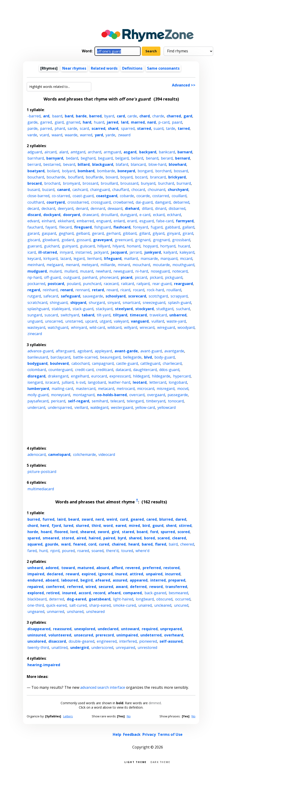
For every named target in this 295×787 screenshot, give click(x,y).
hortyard (167, 246)
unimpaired (127, 635)
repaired (35, 586)
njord (54, 550)
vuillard (157, 321)
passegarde (178, 394)
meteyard (90, 264)
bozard (141, 177)
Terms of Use (170, 734)
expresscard (119, 376)
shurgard (97, 302)
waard (57, 134)
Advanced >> (183, 85)
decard (33, 208)
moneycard (60, 394)
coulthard (35, 202)
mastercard (85, 388)
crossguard (101, 202)
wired (91, 586)
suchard (183, 308)
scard (84, 128)
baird (173, 544)
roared (83, 550)
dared (180, 519)
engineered (107, 641)
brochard (52, 183)
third (96, 525)
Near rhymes (74, 68)
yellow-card (145, 407)
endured (35, 580)
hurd (43, 550)
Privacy (149, 734)
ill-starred (47, 252)
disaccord (57, 641)
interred (158, 580)
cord (92, 544)
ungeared (35, 611)
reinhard (50, 289)
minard (124, 264)
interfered (128, 641)
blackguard (102, 164)
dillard (147, 208)
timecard (138, 315)
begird (86, 580)
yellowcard (166, 407)
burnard (184, 183)
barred (95, 116)
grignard (142, 239)
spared (33, 538)
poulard (73, 283)
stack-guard (83, 308)
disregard (36, 376)
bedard (72, 158)
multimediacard (40, 488)
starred (144, 128)
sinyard (113, 302)
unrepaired (125, 647)
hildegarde (161, 376)
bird (146, 525)
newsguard (123, 271)
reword (156, 586)
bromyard (71, 183)
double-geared (81, 641)
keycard (34, 258)
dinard (160, 208)
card (121, 116)
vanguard (140, 321)
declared (55, 573)
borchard (163, 170)
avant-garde (126, 350)
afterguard (65, 350)
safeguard (70, 296)
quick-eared (56, 605)
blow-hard (157, 164)
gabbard (172, 227)
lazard (65, 258)
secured (106, 586)
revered (132, 567)
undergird (79, 647)
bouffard (75, 177)
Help (117, 734)
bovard (112, 177)
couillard (179, 195)
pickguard (173, 277)
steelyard (124, 308)
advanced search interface (102, 687)
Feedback (132, 734)
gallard (188, 227)
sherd (171, 525)
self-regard (78, 401)
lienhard (94, 258)
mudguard (37, 271)
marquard (168, 258)
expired (89, 573)
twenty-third (38, 647)
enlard (119, 220)
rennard (82, 289)
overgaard (156, 394)
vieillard (81, 407)
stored (68, 538)
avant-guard (151, 350)
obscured (164, 599)
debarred (181, 202)
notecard (180, 271)
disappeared (38, 628)
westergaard (122, 407)
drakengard (58, 376)
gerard (98, 233)
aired (81, 538)
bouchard (35, 177)
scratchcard (37, 302)
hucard (184, 246)
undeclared (108, 628)
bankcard (167, 151)
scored (183, 531)
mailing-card (62, 388)
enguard (103, 220)
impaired (35, 573)
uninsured (36, 635)
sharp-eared (100, 605)
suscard (51, 315)
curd (124, 519)
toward (68, 567)
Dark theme (160, 762)
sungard (34, 315)
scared (163, 538)
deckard (48, 208)
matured (85, 567)
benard (152, 158)
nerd (99, 519)
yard (99, 134)
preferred (152, 567)
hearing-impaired (43, 664)
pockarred (36, 283)
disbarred (177, 208)
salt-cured (78, 605)
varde (32, 134)
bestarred (51, 164)
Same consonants (163, 68)
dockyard (51, 214)
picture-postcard (41, 471)
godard (68, 239)
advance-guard (40, 350)
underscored (102, 647)
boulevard (59, 363)
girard (188, 233)
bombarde (106, 170)
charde (158, 116)
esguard (146, 220)
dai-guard (144, 202)
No (129, 716)
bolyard (68, 170)
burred (33, 519)
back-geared (155, 592)
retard (98, 289)
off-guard (52, 277)
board (142, 531)
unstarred (74, 321)
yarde (110, 134)
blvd (148, 357)
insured (69, 592)
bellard (137, 158)
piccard (141, 277)
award (121, 586)
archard (94, 151)
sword (103, 531)
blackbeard (37, 599)
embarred (85, 220)
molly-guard (37, 394)
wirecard (147, 327)
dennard (98, 208)
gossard (84, 239)
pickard (156, 277)
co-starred (61, 195)
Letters (68, 716)
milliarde (107, 264)
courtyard (56, 202)
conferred (55, 586)
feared (79, 544)
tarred (184, 128)
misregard (165, 388)
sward (87, 519)
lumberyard (38, 388)
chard (144, 116)
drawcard (90, 214)
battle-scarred (85, 357)
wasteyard (36, 327)
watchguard (58, 327)
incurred (172, 573)
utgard (105, 321)
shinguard (59, 302)
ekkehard (66, 220)
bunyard (148, 183)
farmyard (185, 220)
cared (151, 519)
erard (132, 220)
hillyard (103, 246)
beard (73, 519)
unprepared (171, 628)
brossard (90, 183)
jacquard (119, 252)
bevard (69, 164)
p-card (163, 122)
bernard (182, 158)
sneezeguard (154, 302)
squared (34, 544)
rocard (138, 289)
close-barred (38, 195)
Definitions (132, 68)
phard (60, 128)
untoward (130, 628)
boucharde (56, 177)
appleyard (103, 350)
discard (34, 214)
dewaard (115, 208)
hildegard (141, 376)
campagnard (103, 363)
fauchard (35, 227)
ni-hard (141, 271)
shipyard (78, 302)
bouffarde (94, 177)
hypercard (182, 376)
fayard (50, 227)
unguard (34, 321)
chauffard (120, 189)
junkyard (152, 252)
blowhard (177, 164)
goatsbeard (99, 599)
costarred (160, 195)
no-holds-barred (112, 394)
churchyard (178, 189)
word (108, 525)
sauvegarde (93, 296)
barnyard (54, 158)
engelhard (80, 376)
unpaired (154, 573)
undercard (36, 407)
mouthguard (183, 264)
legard (79, 258)
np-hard (34, 277)
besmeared (178, 592)
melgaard (55, 264)
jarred (112, 122)
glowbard (50, 239)
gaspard (49, 233)
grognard (161, 239)
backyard (147, 151)
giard (59, 122)
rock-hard (155, 289)
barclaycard (60, 357)
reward (72, 573)
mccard (186, 258)
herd (44, 525)
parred (46, 128)
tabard (88, 315)
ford (154, 531)
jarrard (136, 252)
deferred (138, 586)
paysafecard (37, 401)
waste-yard (176, 321)
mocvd (182, 388)
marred (138, 122)
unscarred (53, 321)
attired (136, 573)
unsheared (95, 611)
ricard (125, 289)
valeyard (121, 321)
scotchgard (158, 296)
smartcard (131, 302)
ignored (105, 573)
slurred (82, 525)
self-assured (171, 641)
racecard (111, 283)
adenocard (36, 454)
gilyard (158, 233)
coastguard (106, 195)
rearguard (183, 283)
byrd (122, 538)
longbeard (145, 599)
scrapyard (179, 296)
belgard (122, 158)
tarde (170, 128)
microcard (145, 388)
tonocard (176, 401)
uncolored (36, 641)
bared (147, 544)
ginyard (173, 233)
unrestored (147, 647)
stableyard (61, 308)
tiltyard (120, 315)
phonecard (109, 277)
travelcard (158, 315)
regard (33, 289)
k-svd (80, 382)
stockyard (144, 308)
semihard (100, 401)
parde (32, 128)
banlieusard (37, 357)
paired (109, 538)
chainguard (100, 189)
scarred (98, 128)
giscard (33, 239)
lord (74, 531)
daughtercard (145, 369)
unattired (59, 647)
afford (117, 567)
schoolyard (116, 296)
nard (151, 122)
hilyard (118, 246)
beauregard (110, 357)
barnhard (35, 158)
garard (33, 233)
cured (104, 544)
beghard (88, 158)
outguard (71, 277)
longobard (178, 382)
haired (95, 538)
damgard (163, 202)
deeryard (65, 208)
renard (66, 289)
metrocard (126, 388)
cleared (179, 538)
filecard (65, 227)
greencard (124, 239)
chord (32, 525)
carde (132, 116)
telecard (117, 401)
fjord (56, 525)
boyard (126, 177)
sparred (128, 128)
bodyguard (37, 363)
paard (177, 122)
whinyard (79, 327)
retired (52, 592)
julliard (68, 382)
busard (33, 189)
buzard (48, 189)
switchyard (70, 315)
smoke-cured (124, 605)
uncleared (162, 605)
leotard (140, 382)
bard (69, 116)
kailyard (170, 252)
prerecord (105, 635)
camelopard (59, 454)
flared (160, 544)
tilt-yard (103, 315)
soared (97, 550)
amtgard (78, 151)
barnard (184, 151)
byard (109, 116)
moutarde (161, 264)
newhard (103, 271)
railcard (127, 283)
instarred (83, 252)
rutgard (34, 296)
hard (87, 122)
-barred (34, 116)
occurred (182, 599)
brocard (34, 183)
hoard (46, 531)
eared (120, 525)
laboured (69, 580)
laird (61, 519)
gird (115, 531)
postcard (56, 283)
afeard (114, 592)
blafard (122, 164)
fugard (156, 227)
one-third (35, 605)
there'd (112, 550)
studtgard (164, 308)
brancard (158, 177)
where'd (142, 550)
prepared (176, 580)
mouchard (141, 264)
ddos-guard (169, 369)
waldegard (99, 407)
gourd (157, 525)
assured (120, 580)
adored (52, 567)
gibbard (129, 233)
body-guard (164, 357)
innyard (66, 252)
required (150, 628)
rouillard (173, 289)
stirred (185, 525)
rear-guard (161, 283)
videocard (106, 454)
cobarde (127, 195)
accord (85, 592)
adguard (34, 151)
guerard (34, 246)
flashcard (121, 227)
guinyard (69, 246)
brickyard (177, 177)
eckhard (174, 214)
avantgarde (174, 350)
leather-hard (119, 382)
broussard (129, 183)
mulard (55, 271)
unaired (145, 605)
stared (128, 531)
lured (68, 525)
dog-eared (76, 599)
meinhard (35, 264)
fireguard (83, 227)
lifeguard (112, 258)
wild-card (97, 327)
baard (57, 116)
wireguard (166, 327)
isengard (35, 382)
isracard (52, 382)
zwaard (124, 134)
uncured (181, 605)
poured (68, 550)
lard (124, 122)
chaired (119, 544)
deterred (56, 599)
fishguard (102, 227)
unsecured (83, 635)
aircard (50, 151)
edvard (33, 220)
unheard (35, 567)
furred (48, 519)
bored (149, 538)
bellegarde (132, 357)
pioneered (148, 641)
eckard (159, 214)
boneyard (126, 170)
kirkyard (50, 258)
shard (113, 128)
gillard (144, 233)
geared (137, 519)
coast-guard (83, 195)
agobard (84, 350)
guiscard (87, 246)
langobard (97, 382)
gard (187, 116)
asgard (130, 151)
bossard (181, 170)
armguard (112, 151)
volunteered (59, 635)
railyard (143, 283)
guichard (51, 246)
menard (72, 264)
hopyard (150, 246)
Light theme (135, 762)
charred (174, 116)
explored (35, 592)
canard (63, 189)
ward (66, 544)
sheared (87, 531)
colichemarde (84, 454)
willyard (130, 327)
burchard (166, 183)
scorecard (137, 296)
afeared (102, 580)
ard (46, 116)
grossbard (181, 239)
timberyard (155, 401)
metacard (106, 388)
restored (171, 567)
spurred (168, 531)
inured (121, 573)
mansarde (149, 258)
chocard (138, 189)
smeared (51, 538)
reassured (62, 628)
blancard (138, 164)
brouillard (109, 183)
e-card (144, 214)
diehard (132, 208)
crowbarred (123, 202)
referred (75, 586)
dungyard (128, 214)
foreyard (140, 227)
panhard (89, 277)
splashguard (38, 308)
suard (158, 128)
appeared (139, 580)
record (99, 592)
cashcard (80, 189)
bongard (145, 170)
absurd (102, 567)
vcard (44, 134)
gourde (51, 544)
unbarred (177, 315)
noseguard (160, 271)
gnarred (73, 122)
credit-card (84, 369)
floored (61, 531)
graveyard (102, 239)
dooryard (71, 214)
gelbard (82, 233)
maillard (131, 258)
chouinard (156, 189)
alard (63, 151)
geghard (66, 233)
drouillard (109, 214)
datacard (123, 369)
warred (86, 134)
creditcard (104, 369)
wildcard (114, 327)
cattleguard (150, 363)
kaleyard (187, 252)
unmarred (55, 611)
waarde (71, 134)
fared (32, 550)
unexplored (84, 628)
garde (32, 122)
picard (126, 277)
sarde (72, 128)
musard (86, 271)
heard (133, 544)
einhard (48, 220)
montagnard (83, 394)
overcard (137, 394)
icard (31, 252)
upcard (91, 321)
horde (32, 531)
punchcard (92, 283)
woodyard (186, 327)
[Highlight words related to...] (59, 86)
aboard (52, 580)
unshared (75, 611)
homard (133, 246)
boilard (53, 170)
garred (46, 122)
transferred (176, 586)
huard (99, 122)
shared (135, 538)
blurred (166, 519)
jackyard (101, 252)
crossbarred (78, 202)
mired (134, 525)
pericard (58, 401)
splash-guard (179, 302)
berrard (34, 164)
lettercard (157, 382)
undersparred (60, 407)
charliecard (172, 363)
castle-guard (127, 363)
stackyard (104, 308)
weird (111, 519)
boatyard (35, 170)
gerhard (113, 233)
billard (84, 164)
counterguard (60, 369)
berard (167, 158)
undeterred (151, 635)
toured (127, 550)
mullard (70, 271)
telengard (135, 401)
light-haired (123, 599)
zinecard (34, 333)
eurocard (99, 376)
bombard (86, 170)
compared (132, 592)
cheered (187, 544)
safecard (50, 296)
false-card (164, 220)
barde (81, 116)
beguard (105, 158)
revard (112, 289)
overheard (173, 635)
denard (82, 208)
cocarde (143, 195)
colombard (36, 369)
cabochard (80, 363)
